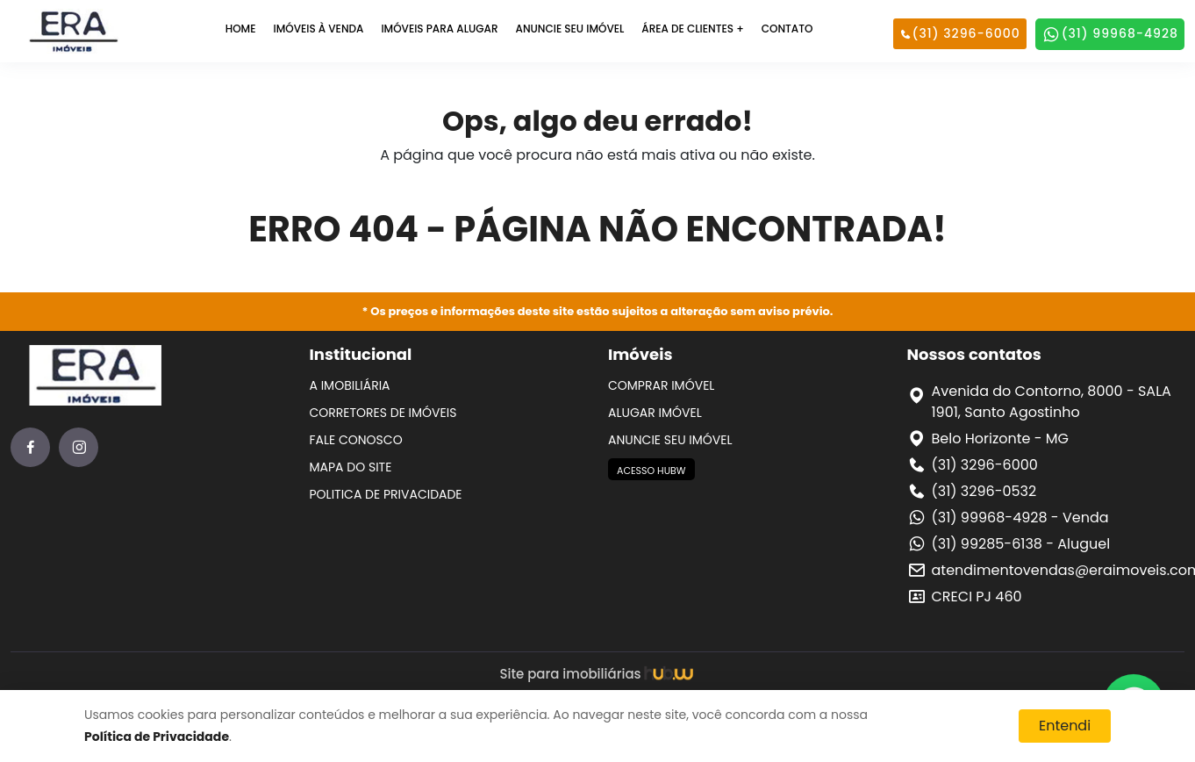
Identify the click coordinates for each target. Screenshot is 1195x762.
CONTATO (787, 28)
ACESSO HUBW (651, 471)
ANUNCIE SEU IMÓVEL (570, 28)
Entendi (1065, 725)
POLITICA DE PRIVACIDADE (386, 494)
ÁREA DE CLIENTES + (692, 28)
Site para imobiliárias (597, 674)
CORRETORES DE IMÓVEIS (383, 412)
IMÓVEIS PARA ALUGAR (439, 28)
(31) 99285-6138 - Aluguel (1021, 544)
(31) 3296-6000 (959, 33)
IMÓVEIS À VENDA (318, 28)
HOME (240, 28)
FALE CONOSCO (356, 440)
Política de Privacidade (156, 736)
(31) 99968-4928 (1109, 34)
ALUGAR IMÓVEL (655, 412)
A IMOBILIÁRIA (350, 385)
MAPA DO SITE (351, 467)
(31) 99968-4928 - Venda (1020, 517)
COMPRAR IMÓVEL (661, 385)
